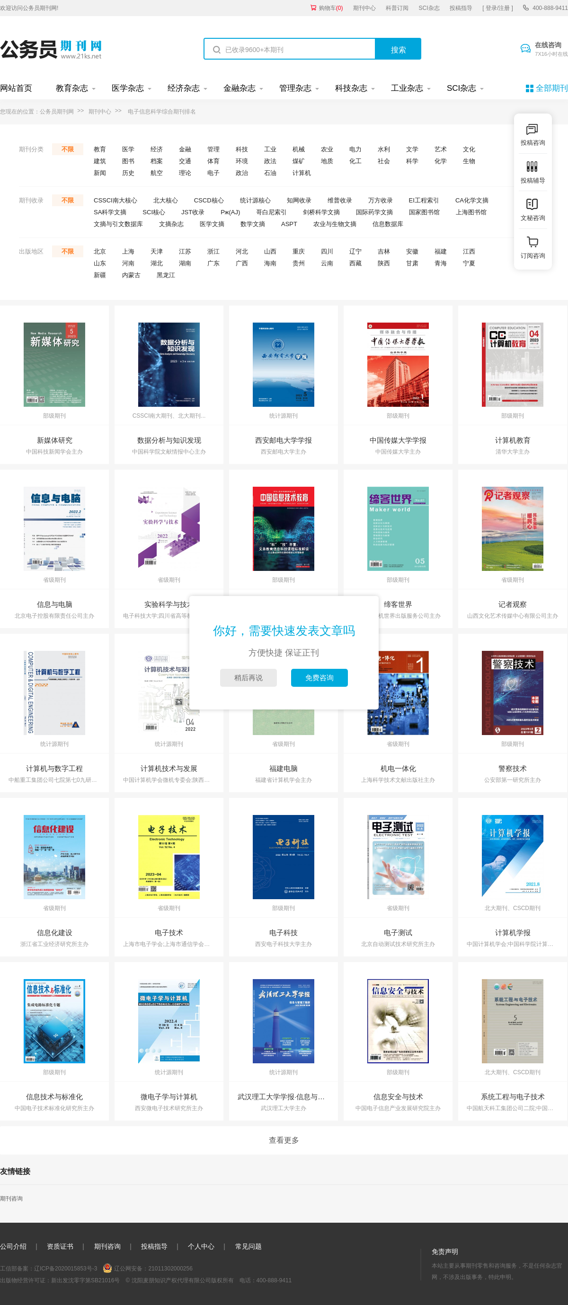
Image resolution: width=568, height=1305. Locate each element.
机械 (299, 149)
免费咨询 (319, 678)
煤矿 (299, 161)
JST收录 (192, 212)
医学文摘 (212, 224)
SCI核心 (153, 212)
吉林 (384, 251)
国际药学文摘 (374, 212)
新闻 (100, 172)
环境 (242, 161)
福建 (441, 251)
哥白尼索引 (271, 212)
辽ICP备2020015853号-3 (65, 1268)
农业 (327, 149)
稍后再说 (248, 678)
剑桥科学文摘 (321, 212)
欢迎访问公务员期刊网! (29, 8)
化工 (355, 161)
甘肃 (412, 263)
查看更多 (284, 1140)
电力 (355, 149)
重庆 (299, 251)
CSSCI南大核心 (115, 200)
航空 (157, 172)
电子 (213, 172)
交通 (185, 161)
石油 (270, 172)
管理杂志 (295, 88)
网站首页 (16, 88)
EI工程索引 (424, 200)
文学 (412, 149)
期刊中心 (364, 8)
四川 (327, 251)
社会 (384, 161)
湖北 (157, 263)
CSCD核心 (209, 200)
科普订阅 (397, 8)
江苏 (185, 251)
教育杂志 (72, 88)
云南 (327, 263)
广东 (213, 263)
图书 (128, 161)
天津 (157, 251)
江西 (469, 251)
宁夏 (469, 263)
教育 (100, 149)
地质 (327, 161)
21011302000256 (170, 1268)
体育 (213, 161)
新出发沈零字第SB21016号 (85, 1280)
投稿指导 (461, 8)
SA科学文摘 (110, 212)
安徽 (412, 251)
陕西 (384, 263)
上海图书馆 (471, 212)
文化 (469, 149)
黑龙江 (166, 275)
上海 (128, 251)
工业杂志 (407, 88)
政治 (242, 172)
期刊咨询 (11, 1198)
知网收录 (299, 200)
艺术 (441, 149)
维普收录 (340, 200)
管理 (213, 149)
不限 (68, 149)
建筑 (100, 161)
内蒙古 (131, 275)
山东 (100, 263)
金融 (185, 149)
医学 (128, 149)
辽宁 (355, 251)
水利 (384, 149)
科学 (412, 161)
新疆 (100, 275)
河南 (128, 263)
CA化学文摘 (471, 200)
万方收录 (380, 200)
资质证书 (60, 1246)
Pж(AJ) (230, 212)
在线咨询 (551, 49)
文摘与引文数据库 (118, 224)
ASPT (289, 224)
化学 (441, 161)
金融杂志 (239, 88)
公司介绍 (13, 1246)
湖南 (185, 263)
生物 (469, 161)
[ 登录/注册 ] (497, 8)
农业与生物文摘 (334, 224)
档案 (157, 161)
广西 (242, 263)
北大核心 (165, 200)
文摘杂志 (171, 224)
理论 (185, 172)
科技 (242, 149)
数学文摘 (252, 224)
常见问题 (248, 1246)
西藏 (355, 263)
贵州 (299, 263)
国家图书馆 (424, 212)
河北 (242, 251)
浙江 (213, 251)
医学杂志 (128, 88)
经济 (157, 149)
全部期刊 (552, 88)
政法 (270, 161)
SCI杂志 (429, 8)
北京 (100, 251)
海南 (270, 263)
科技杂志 (351, 88)
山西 (270, 251)
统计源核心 (255, 200)
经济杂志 (184, 88)
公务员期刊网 (57, 111)
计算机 (302, 172)
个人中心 (201, 1246)
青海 (441, 263)
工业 (270, 149)
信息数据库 (388, 224)
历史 (128, 172)
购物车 (331, 8)
